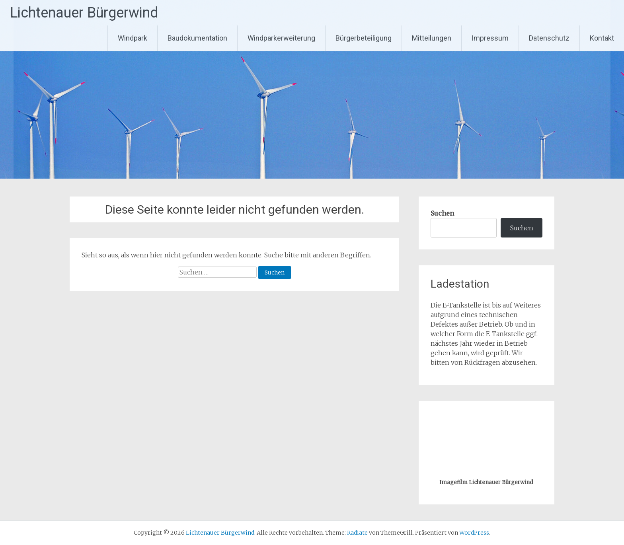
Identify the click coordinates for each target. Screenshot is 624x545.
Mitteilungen (431, 38)
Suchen (442, 213)
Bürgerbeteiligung (363, 38)
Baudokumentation (197, 38)
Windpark (132, 38)
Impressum (490, 38)
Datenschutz (549, 38)
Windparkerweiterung (281, 38)
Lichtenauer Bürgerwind (84, 12)
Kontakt (602, 38)
